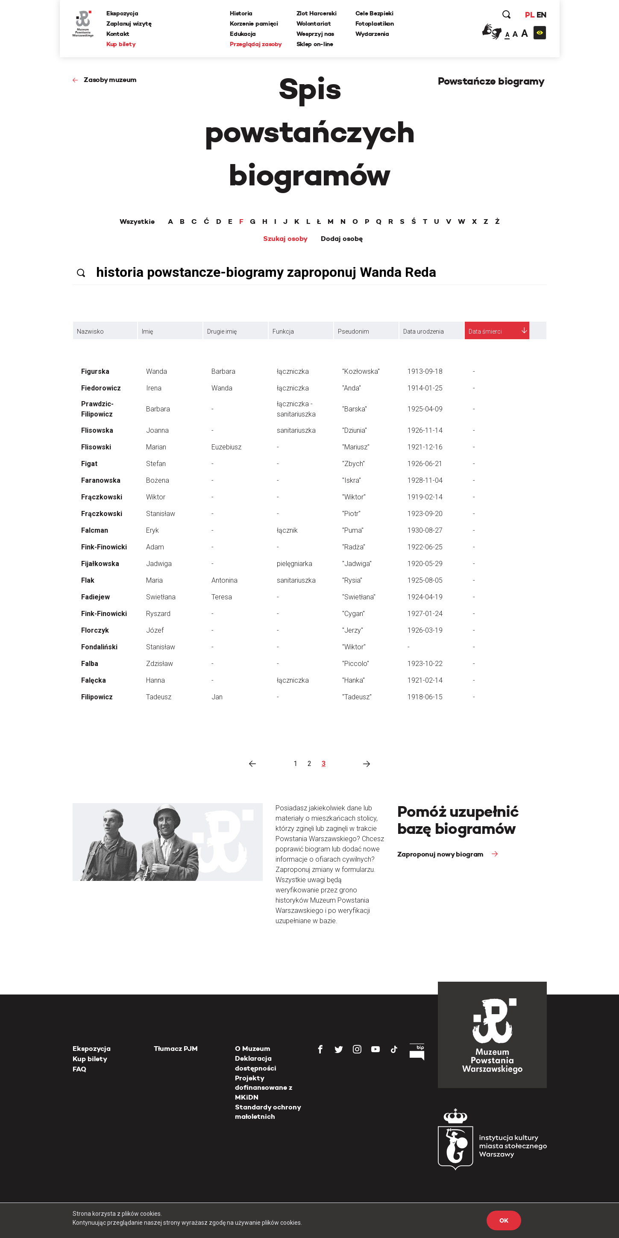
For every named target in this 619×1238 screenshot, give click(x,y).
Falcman (94, 530)
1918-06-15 (425, 697)
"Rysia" (352, 580)
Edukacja (243, 34)
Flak (87, 580)
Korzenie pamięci (254, 23)
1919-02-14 (425, 497)
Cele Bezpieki (374, 13)
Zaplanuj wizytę (129, 23)
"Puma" (353, 530)
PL (529, 15)
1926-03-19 (425, 630)
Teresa (221, 597)
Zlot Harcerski (316, 13)
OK (503, 1220)
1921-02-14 (425, 680)
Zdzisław (159, 664)
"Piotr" (351, 514)
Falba (89, 664)
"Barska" (354, 409)
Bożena (157, 480)
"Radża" (353, 547)
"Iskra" (351, 480)
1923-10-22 (425, 664)
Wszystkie (137, 221)
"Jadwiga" (357, 564)
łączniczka (293, 371)
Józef (155, 630)
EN (541, 15)
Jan (217, 697)
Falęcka (93, 680)
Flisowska (97, 430)
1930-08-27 (425, 530)
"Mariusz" (356, 447)
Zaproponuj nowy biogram (441, 854)
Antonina (224, 580)
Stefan (156, 464)
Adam (155, 547)
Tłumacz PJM (176, 1048)
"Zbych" (353, 464)
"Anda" (351, 388)
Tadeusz (158, 697)
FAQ (79, 1069)
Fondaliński (99, 647)
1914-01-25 (425, 388)
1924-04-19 (425, 597)
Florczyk (95, 630)
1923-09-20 (425, 514)
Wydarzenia (372, 34)
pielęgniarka (294, 564)
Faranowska (100, 480)
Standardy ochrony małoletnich (268, 1112)
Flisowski (96, 447)
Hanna (155, 680)
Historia (241, 13)
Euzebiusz (226, 447)
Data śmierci (485, 331)
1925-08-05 (425, 580)
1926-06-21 (425, 464)
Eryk (152, 530)
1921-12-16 (425, 447)
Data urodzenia (423, 331)
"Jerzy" (352, 630)
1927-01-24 (425, 614)
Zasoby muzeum (110, 79)
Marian (156, 447)
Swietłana (161, 597)
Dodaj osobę (342, 238)
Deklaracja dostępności (255, 1063)
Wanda (156, 371)
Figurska (95, 371)
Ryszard (158, 614)
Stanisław (160, 514)
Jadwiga (159, 564)
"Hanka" (353, 680)
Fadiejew (95, 597)
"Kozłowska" (361, 371)
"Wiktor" (354, 497)
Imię (147, 331)
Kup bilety (121, 44)
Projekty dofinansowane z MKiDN (263, 1088)
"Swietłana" (359, 597)
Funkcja (283, 331)
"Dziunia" (354, 430)
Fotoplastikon (374, 23)
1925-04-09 (425, 409)
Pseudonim (353, 331)
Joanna (157, 430)
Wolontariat (313, 23)
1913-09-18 (425, 371)
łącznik (287, 530)
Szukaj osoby (285, 238)
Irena (153, 388)
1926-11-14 (425, 430)
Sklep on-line (314, 44)
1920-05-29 (425, 564)
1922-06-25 (425, 547)
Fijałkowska (100, 564)
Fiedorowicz (101, 388)
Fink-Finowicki (104, 547)
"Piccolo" (355, 664)
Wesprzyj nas (315, 34)
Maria (154, 580)
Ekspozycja (122, 13)
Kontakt (118, 34)
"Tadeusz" (357, 697)
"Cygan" (353, 614)
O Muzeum (252, 1048)
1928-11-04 (425, 480)
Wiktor (155, 497)
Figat (89, 464)
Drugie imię (222, 331)
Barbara (223, 371)
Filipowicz (97, 697)
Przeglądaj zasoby (256, 44)
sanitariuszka (296, 430)
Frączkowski (101, 497)
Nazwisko (90, 331)
